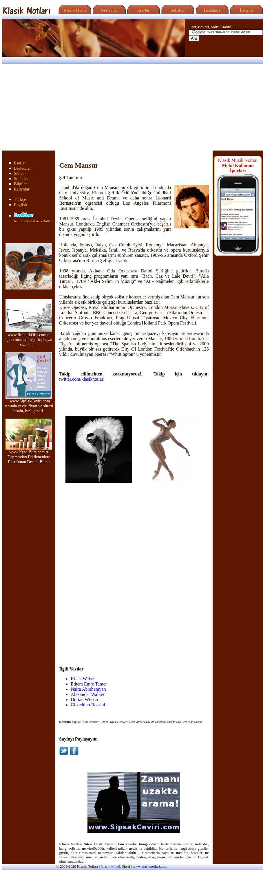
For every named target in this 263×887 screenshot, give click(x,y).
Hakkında (211, 10)
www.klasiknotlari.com (150, 866)
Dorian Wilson (84, 699)
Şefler (19, 173)
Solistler (177, 10)
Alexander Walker (87, 694)
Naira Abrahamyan (88, 689)
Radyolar (22, 189)
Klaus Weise (82, 678)
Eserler (142, 10)
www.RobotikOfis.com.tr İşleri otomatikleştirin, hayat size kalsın (28, 338)
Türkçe (20, 199)
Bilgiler (20, 184)
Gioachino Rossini (88, 704)
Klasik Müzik (74, 10)
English (20, 204)
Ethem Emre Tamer (89, 683)
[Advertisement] (131, 107)
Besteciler (108, 10)
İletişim (246, 10)
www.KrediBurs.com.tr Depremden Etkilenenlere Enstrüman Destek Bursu (29, 455)
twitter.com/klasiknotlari (82, 379)
